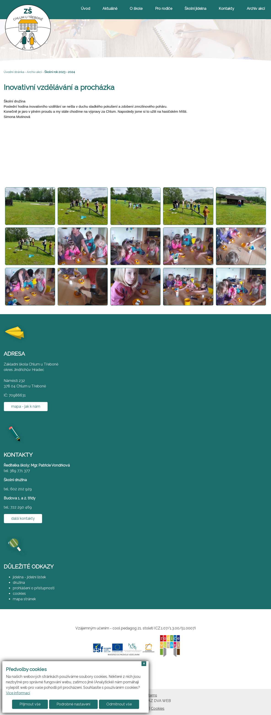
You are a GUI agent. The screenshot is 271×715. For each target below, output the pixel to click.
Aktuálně (109, 8)
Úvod (85, 8)
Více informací (18, 693)
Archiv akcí (256, 8)
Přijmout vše (29, 704)
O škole (136, 8)
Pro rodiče (163, 8)
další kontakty (23, 518)
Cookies (157, 708)
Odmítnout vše (119, 704)
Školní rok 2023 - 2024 (59, 72)
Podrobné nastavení (73, 704)
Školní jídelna (195, 8)
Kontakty (226, 8)
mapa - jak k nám (25, 406)
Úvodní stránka (14, 72)
